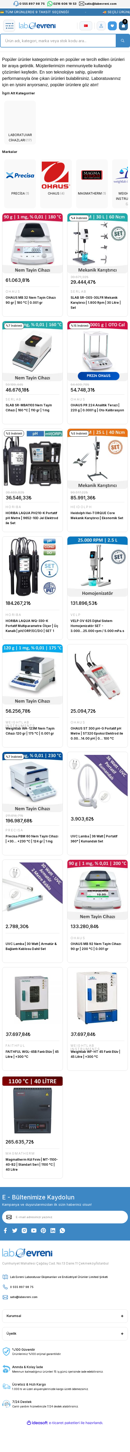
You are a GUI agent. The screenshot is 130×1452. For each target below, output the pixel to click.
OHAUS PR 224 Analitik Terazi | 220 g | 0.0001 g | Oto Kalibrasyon (97, 407)
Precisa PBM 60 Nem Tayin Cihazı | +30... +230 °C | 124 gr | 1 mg (32, 838)
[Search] (65, 40)
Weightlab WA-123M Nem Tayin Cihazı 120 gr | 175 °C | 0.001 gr (30, 730)
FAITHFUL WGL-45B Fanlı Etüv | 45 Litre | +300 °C (32, 1054)
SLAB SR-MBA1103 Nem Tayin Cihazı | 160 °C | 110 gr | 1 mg (29, 407)
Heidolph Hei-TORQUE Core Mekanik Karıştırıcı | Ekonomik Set (97, 515)
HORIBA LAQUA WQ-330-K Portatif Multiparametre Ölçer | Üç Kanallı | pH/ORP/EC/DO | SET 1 (32, 626)
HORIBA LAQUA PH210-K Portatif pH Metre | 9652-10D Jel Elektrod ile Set (32, 518)
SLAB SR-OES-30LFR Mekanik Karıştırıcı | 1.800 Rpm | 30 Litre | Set (96, 303)
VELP (76, 615)
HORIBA (13, 507)
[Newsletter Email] (65, 1217)
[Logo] (37, 25)
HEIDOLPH (81, 507)
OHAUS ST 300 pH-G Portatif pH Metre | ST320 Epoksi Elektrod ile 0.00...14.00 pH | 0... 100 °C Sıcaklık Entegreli (97, 733)
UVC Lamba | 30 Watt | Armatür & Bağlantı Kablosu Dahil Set (31, 946)
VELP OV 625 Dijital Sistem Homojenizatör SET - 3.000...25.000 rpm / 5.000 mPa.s (97, 626)
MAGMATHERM (20, 1153)
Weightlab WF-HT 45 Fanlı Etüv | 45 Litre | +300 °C (95, 1054)
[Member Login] (101, 26)
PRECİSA (15, 830)
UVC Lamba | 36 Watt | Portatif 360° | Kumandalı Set (94, 838)
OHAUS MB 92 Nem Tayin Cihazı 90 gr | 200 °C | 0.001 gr (96, 946)
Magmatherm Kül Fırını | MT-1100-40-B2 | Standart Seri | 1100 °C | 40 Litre (32, 1164)
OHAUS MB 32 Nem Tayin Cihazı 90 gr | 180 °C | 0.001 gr (31, 300)
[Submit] (9, 1217)
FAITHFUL (15, 1046)
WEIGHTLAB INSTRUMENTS (20, 724)
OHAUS (13, 291)
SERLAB (78, 291)
